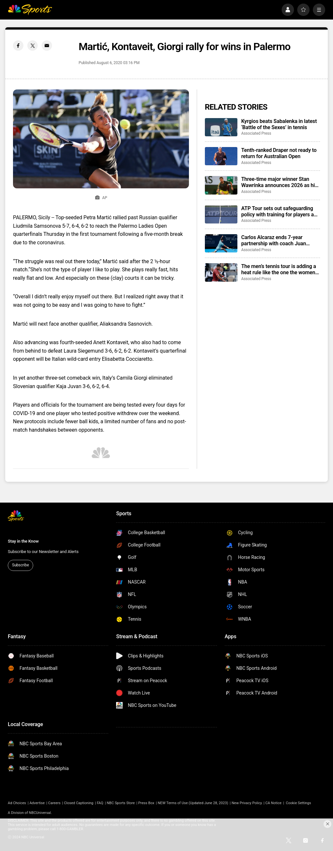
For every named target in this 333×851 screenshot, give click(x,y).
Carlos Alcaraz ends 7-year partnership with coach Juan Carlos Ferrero (273, 240)
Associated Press (256, 133)
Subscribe (20, 565)
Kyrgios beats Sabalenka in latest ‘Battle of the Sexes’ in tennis (279, 124)
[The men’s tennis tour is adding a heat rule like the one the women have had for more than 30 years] (221, 272)
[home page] (30, 10)
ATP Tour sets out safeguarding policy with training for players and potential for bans (280, 211)
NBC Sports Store (121, 803)
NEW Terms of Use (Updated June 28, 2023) (193, 803)
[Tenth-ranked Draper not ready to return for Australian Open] (221, 156)
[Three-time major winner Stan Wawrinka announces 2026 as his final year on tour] (221, 185)
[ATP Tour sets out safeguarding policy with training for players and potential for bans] (221, 214)
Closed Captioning (78, 803)
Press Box (146, 803)
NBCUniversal (40, 813)
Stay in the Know (23, 541)
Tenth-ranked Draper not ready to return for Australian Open (279, 153)
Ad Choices (17, 803)
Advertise (37, 803)
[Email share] (47, 45)
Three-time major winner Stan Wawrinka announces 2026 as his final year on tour (279, 182)
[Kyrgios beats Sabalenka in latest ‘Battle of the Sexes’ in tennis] (221, 127)
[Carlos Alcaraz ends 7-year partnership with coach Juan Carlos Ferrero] (221, 243)
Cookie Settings (298, 803)
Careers (54, 803)
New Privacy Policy (247, 803)
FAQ (100, 803)
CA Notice (273, 803)
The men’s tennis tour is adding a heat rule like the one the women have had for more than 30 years (278, 269)
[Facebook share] (18, 45)
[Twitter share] (32, 45)
